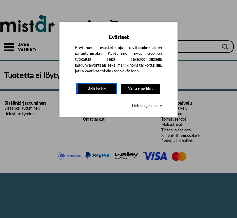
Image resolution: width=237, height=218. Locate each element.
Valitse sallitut (140, 88)
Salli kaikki (97, 88)
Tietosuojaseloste (146, 105)
